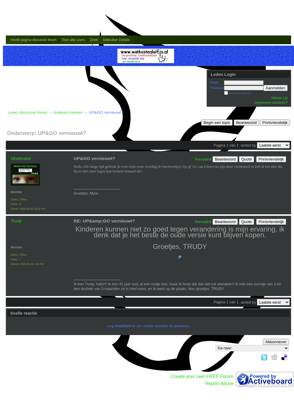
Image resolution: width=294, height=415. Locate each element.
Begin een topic (216, 122)
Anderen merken (68, 112)
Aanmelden (275, 88)
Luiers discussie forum (27, 112)
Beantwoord (246, 122)
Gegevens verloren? (271, 102)
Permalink (203, 159)
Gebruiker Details (116, 40)
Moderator (21, 158)
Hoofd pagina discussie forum (33, 40)
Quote (246, 159)
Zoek (94, 40)
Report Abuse (219, 383)
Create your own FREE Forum (202, 376)
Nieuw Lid (279, 98)
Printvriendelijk (275, 122)
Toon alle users (73, 40)
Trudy (16, 220)
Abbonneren (275, 342)
